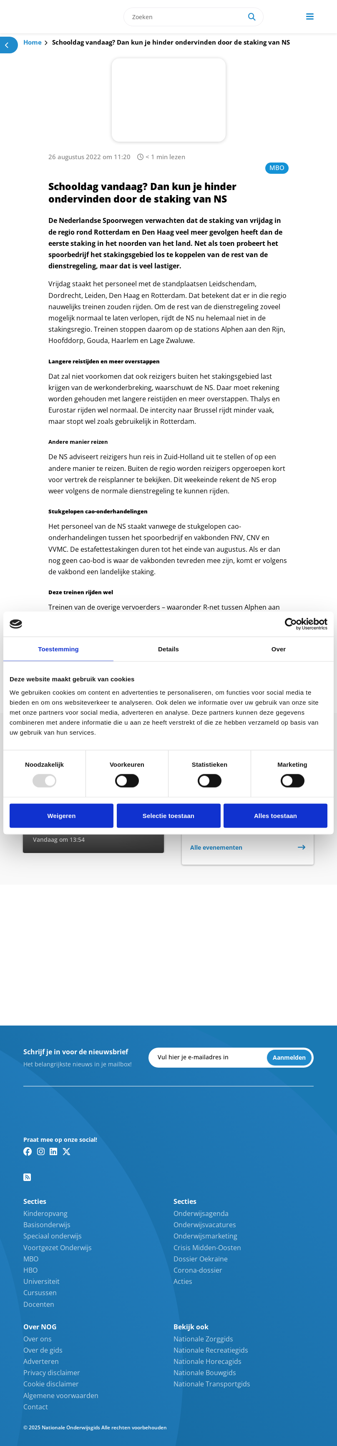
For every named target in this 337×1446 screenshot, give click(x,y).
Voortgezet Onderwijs (57, 1247)
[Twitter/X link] (66, 1151)
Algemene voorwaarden (60, 1395)
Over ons (37, 1338)
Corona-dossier (198, 1270)
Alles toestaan (275, 815)
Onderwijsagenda (201, 1213)
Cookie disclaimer (51, 1383)
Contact (35, 1406)
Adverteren (41, 1361)
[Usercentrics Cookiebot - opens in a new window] (290, 624)
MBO (276, 167)
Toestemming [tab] (58, 649)
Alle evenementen (216, 847)
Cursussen (40, 1292)
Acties (183, 1281)
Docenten (38, 1304)
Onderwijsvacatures (205, 1224)
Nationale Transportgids (212, 1383)
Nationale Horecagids (207, 1361)
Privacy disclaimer (51, 1372)
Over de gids (43, 1350)
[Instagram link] (41, 1151)
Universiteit (41, 1281)
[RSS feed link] (27, 1177)
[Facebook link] (27, 1151)
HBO (30, 1270)
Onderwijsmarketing (205, 1236)
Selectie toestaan (168, 815)
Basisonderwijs (46, 1224)
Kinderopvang (45, 1213)
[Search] (252, 17)
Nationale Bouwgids (205, 1372)
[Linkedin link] (53, 1151)
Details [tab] (168, 649)
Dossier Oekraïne (201, 1258)
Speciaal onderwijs (52, 1236)
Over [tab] (279, 649)
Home (32, 42)
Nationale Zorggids (203, 1338)
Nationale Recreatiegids (211, 1350)
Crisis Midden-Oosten (207, 1247)
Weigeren (61, 815)
